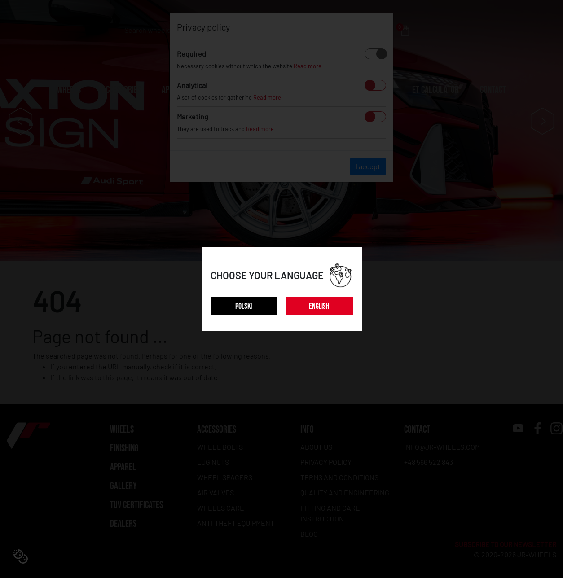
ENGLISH (319, 306)
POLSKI (243, 306)
